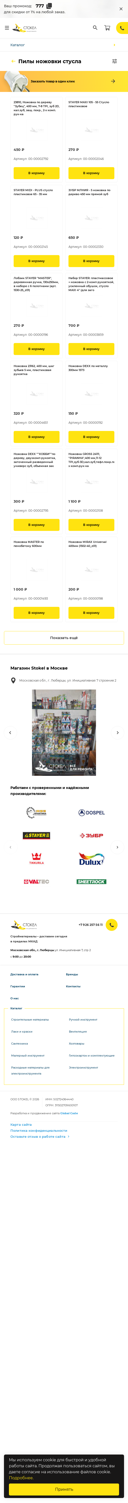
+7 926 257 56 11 (91, 925)
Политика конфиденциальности (38, 1130)
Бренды (72, 974)
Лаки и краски (21, 1031)
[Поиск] (95, 28)
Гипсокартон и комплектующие (92, 1055)
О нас (14, 998)
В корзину (36, 173)
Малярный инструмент (27, 1055)
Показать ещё (64, 637)
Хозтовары (76, 1043)
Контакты (73, 986)
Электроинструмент (83, 1067)
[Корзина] (107, 28)
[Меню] (7, 28)
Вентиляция (78, 1031)
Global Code (69, 1113)
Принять (64, 1489)
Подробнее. (21, 1478)
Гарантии (17, 986)
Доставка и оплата (24, 974)
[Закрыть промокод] (121, 9)
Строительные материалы (30, 1019)
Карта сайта (21, 1125)
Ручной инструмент (83, 1019)
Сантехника (19, 1043)
